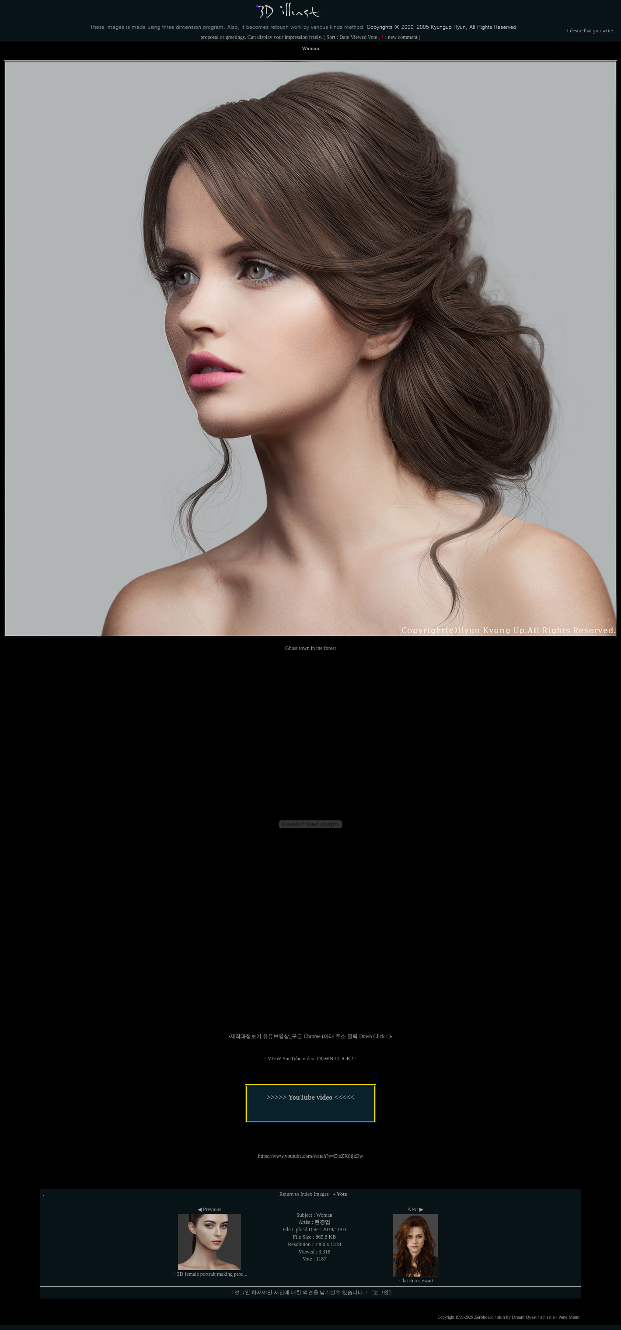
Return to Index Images (304, 1194)
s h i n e (547, 1317)
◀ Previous (209, 1209)
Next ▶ (415, 1209)
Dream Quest (524, 1317)
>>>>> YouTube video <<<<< (310, 1097)
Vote (372, 37)
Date (344, 37)
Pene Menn (568, 1317)
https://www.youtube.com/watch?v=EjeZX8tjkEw (310, 1156)
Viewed (358, 37)
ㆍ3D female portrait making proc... (210, 1274)
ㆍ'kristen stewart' (416, 1281)
